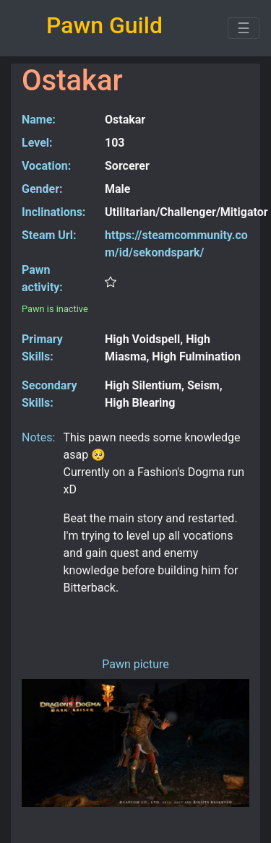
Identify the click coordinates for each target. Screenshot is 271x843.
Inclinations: (53, 212)
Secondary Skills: (49, 394)
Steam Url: (49, 235)
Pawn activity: (42, 278)
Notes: (37, 437)
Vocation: (46, 166)
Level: (37, 143)
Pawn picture (135, 664)
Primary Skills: (42, 347)
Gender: (42, 189)
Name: (39, 119)
